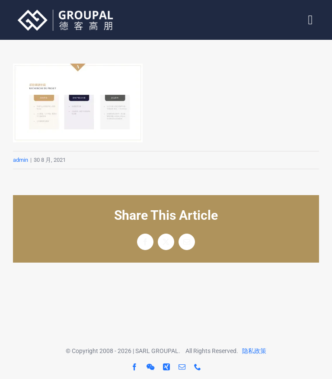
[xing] (166, 366)
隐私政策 (254, 350)
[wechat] (150, 366)
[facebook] (134, 366)
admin (20, 160)
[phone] (197, 366)
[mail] (182, 366)
